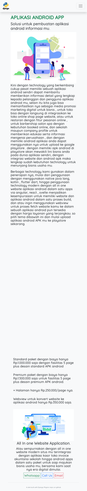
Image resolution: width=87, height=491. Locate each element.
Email (59, 475)
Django (41, 487)
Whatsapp (32, 475)
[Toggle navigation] (80, 6)
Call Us (47, 475)
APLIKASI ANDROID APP (37, 17)
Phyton (46, 487)
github (58, 487)
